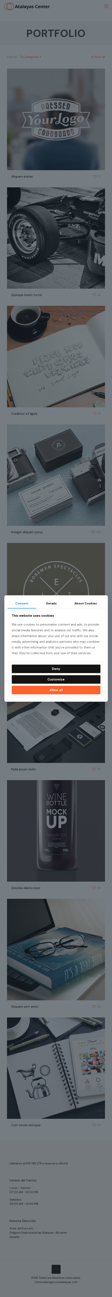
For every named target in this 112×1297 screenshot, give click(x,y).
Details (51, 603)
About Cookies (85, 603)
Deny (56, 669)
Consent (21, 603)
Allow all (56, 690)
